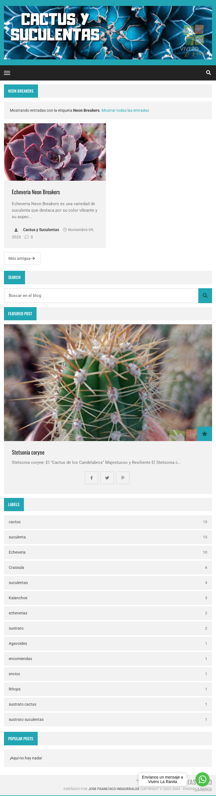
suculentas (108, 583)
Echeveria (108, 552)
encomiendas (108, 659)
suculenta (108, 537)
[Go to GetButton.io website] (203, 790)
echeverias (108, 613)
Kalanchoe (108, 598)
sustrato (108, 628)
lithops (108, 689)
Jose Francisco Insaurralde (114, 789)
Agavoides (108, 644)
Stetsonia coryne (28, 452)
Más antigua (21, 258)
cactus (108, 522)
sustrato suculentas (108, 720)
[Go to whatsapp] (202, 779)
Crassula (108, 568)
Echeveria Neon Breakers (36, 192)
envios (108, 674)
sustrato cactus (108, 704)
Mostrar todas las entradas (125, 110)
